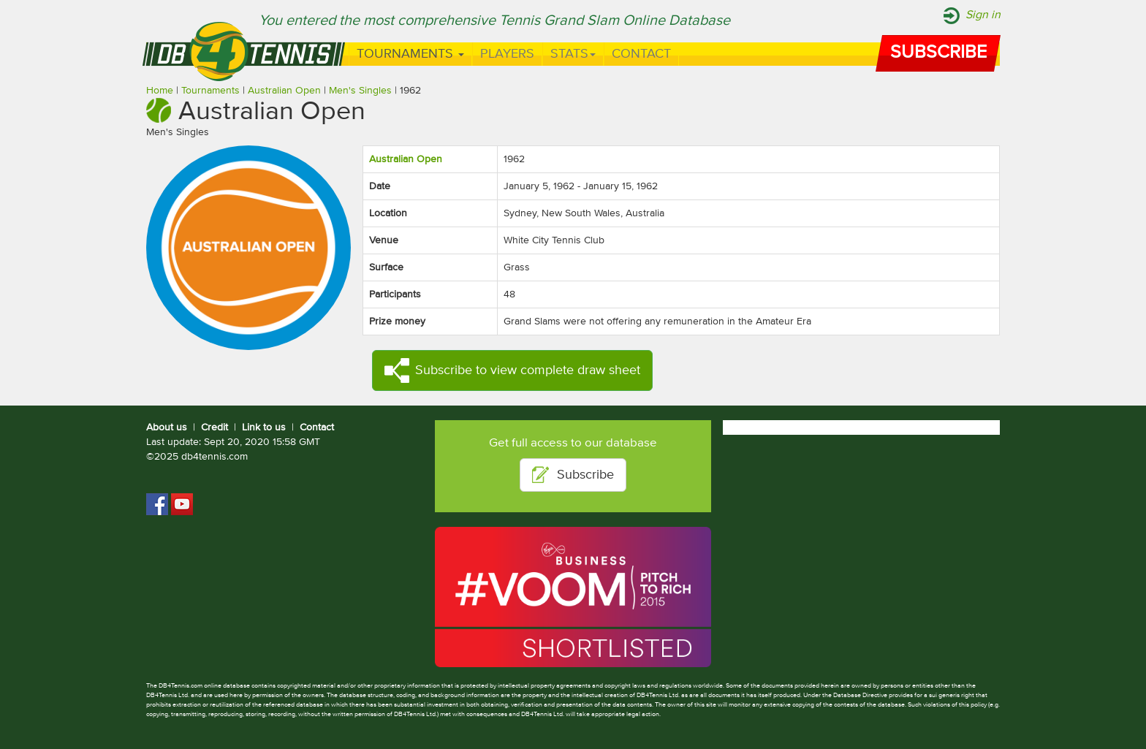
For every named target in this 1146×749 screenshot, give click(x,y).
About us (166, 427)
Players (507, 54)
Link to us (264, 427)
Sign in (983, 15)
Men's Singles (360, 90)
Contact (641, 54)
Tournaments (410, 54)
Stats (573, 54)
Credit (214, 427)
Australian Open (284, 90)
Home (159, 90)
